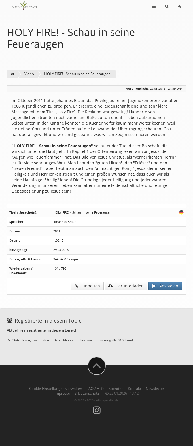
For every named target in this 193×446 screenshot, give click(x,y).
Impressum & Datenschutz (76, 393)
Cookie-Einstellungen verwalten (55, 388)
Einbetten (87, 286)
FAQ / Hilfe (95, 388)
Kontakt (134, 388)
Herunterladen (126, 286)
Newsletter (155, 388)
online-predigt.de (106, 400)
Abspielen (165, 286)
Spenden (116, 388)
